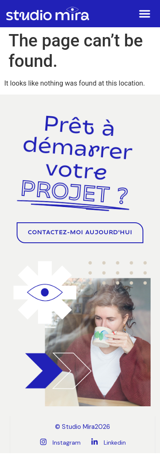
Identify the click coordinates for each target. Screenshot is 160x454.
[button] (145, 14)
